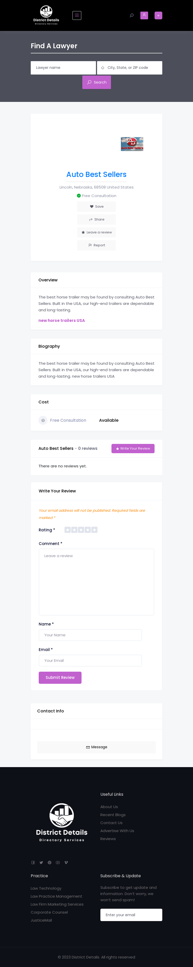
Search (97, 82)
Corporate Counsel (49, 912)
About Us (109, 806)
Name (46, 624)
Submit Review (60, 677)
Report (96, 245)
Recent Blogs (113, 814)
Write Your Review (133, 448)
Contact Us (111, 822)
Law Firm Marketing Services (57, 904)
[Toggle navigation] (77, 15)
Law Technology (46, 888)
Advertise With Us (117, 830)
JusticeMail (41, 920)
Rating (47, 530)
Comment (50, 543)
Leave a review (96, 232)
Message (96, 747)
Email (46, 649)
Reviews (108, 838)
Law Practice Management (56, 896)
